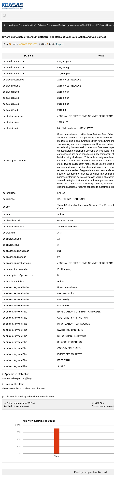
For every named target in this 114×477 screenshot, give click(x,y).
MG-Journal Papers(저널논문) (17, 378)
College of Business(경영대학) (22, 25)
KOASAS (12, 5)
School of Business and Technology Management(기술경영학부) (66, 25)
